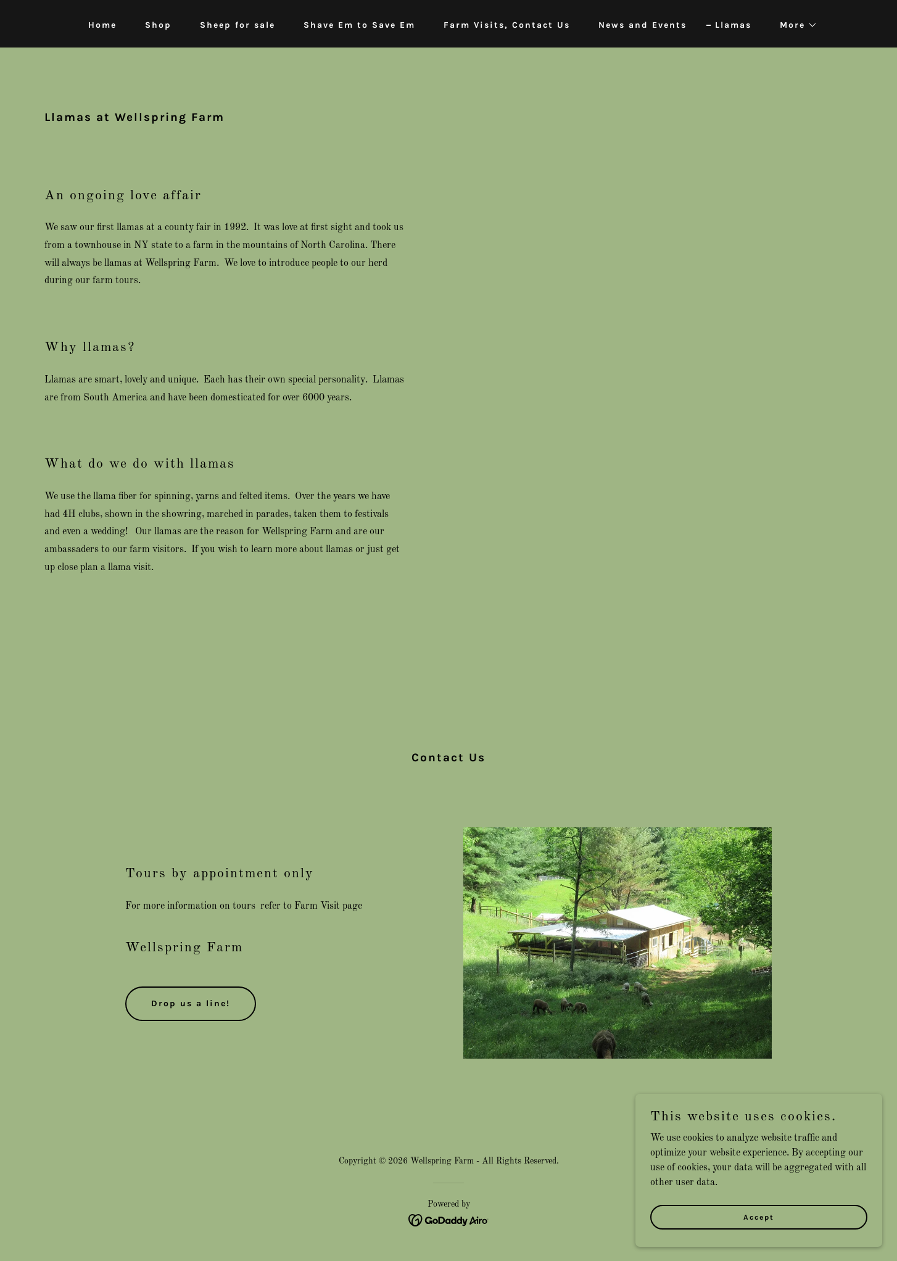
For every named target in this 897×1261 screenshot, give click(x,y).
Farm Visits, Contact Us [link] (507, 25)
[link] (448, 1220)
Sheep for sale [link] (237, 25)
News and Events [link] (642, 25)
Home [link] (102, 25)
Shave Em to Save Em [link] (359, 25)
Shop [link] (158, 25)
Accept (758, 1216)
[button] (794, 25)
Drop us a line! (190, 1003)
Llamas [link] (733, 25)
